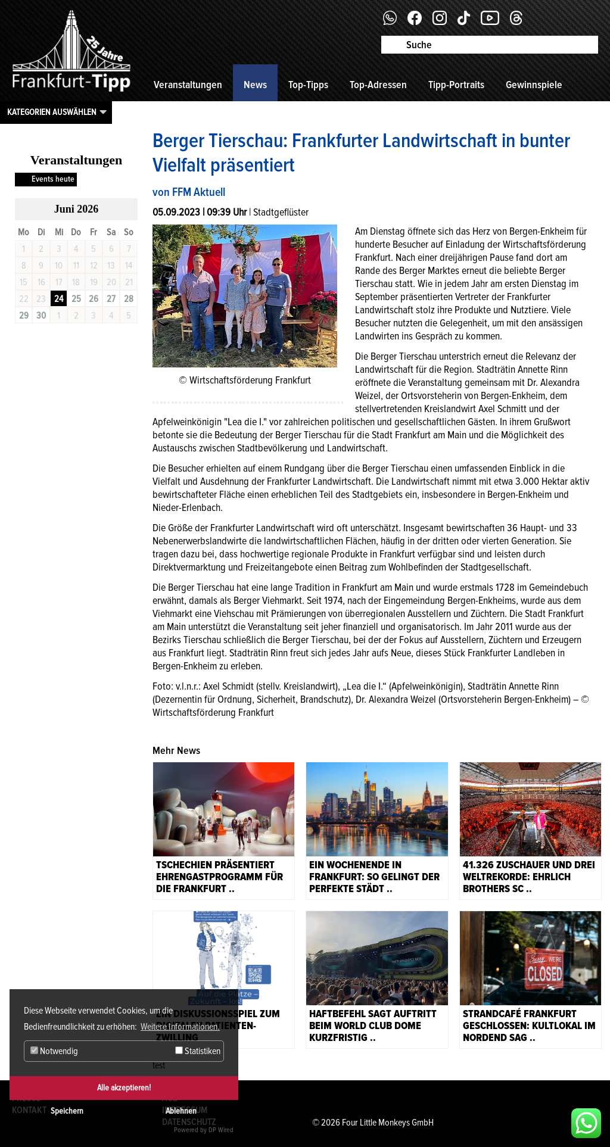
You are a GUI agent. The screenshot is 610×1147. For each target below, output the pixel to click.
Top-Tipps (308, 84)
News (255, 84)
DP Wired (221, 1130)
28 (128, 299)
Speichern (67, 1111)
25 (76, 299)
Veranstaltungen (188, 84)
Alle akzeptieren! (124, 1088)
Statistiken (197, 1051)
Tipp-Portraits (456, 84)
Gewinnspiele (534, 84)
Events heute (53, 179)
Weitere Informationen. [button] (180, 1027)
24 (58, 299)
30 (41, 316)
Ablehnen (181, 1111)
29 (24, 316)
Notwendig (54, 1051)
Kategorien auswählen (52, 112)
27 (111, 299)
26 (93, 299)
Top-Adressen (378, 84)
